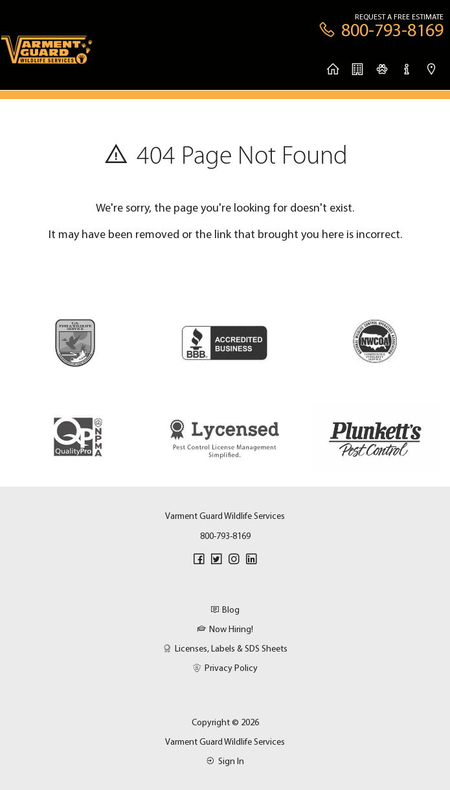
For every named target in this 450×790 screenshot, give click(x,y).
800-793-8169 (225, 536)
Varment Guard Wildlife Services (225, 741)
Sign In (224, 761)
